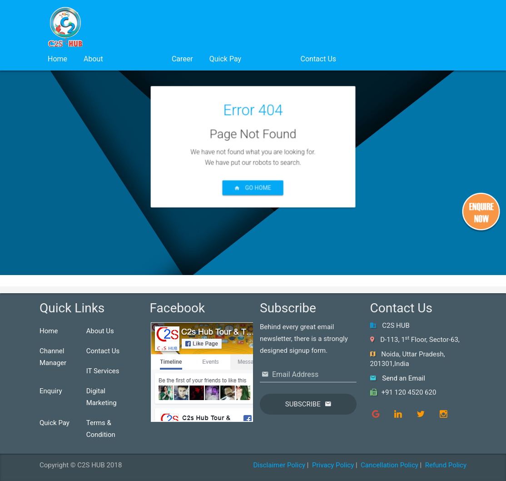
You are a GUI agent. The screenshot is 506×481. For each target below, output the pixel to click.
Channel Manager (53, 357)
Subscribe (303, 404)
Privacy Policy (333, 465)
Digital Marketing (101, 397)
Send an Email (403, 378)
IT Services (102, 371)
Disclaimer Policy (279, 465)
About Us (100, 331)
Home (57, 59)
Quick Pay (225, 59)
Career (182, 59)
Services (137, 59)
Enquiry (51, 391)
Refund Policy (445, 465)
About (93, 59)
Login (271, 59)
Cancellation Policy (389, 465)
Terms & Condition (100, 429)
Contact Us (319, 59)
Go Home (253, 197)
